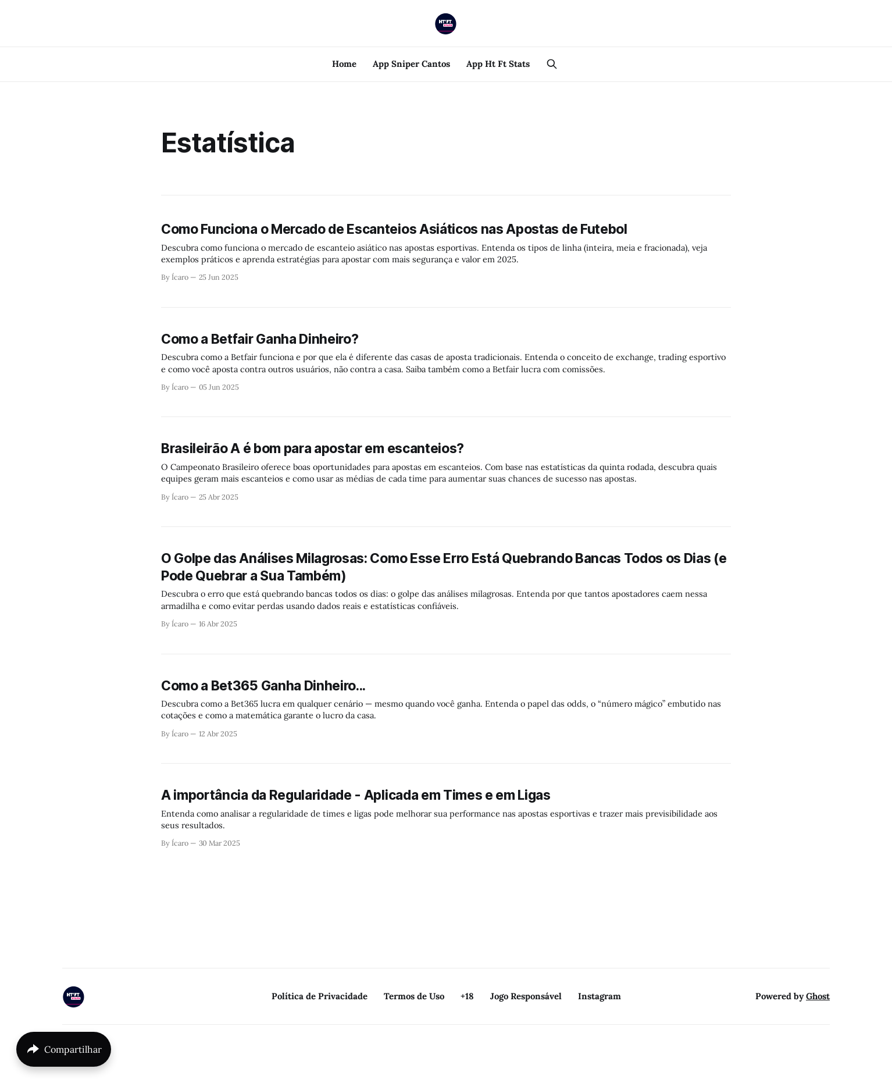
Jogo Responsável (526, 996)
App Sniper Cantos (411, 63)
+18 (467, 996)
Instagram (599, 996)
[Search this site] (552, 64)
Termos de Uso (414, 996)
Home (344, 63)
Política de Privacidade (319, 996)
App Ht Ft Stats (498, 63)
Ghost (818, 996)
